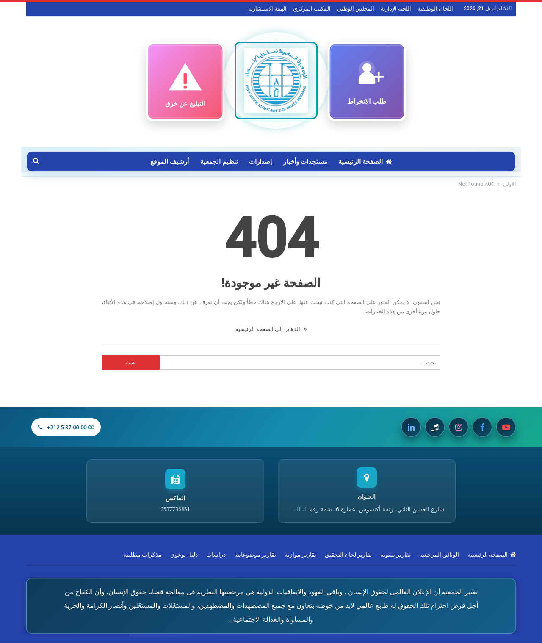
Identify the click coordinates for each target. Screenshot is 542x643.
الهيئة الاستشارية (267, 8)
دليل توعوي (184, 554)
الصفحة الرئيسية (367, 162)
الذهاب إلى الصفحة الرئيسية (271, 329)
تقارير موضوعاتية (255, 554)
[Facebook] (482, 427)
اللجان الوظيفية (435, 8)
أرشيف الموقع (167, 162)
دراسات (216, 554)
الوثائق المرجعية (439, 554)
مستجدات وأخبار (307, 162)
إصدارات (260, 162)
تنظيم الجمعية (218, 162)
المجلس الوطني (355, 8)
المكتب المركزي (312, 8)
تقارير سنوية (395, 554)
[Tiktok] (435, 427)
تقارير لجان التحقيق (348, 554)
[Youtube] (506, 427)
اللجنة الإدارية (396, 8)
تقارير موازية (300, 554)
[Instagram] (458, 427)
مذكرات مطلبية (143, 554)
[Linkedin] (411, 427)
